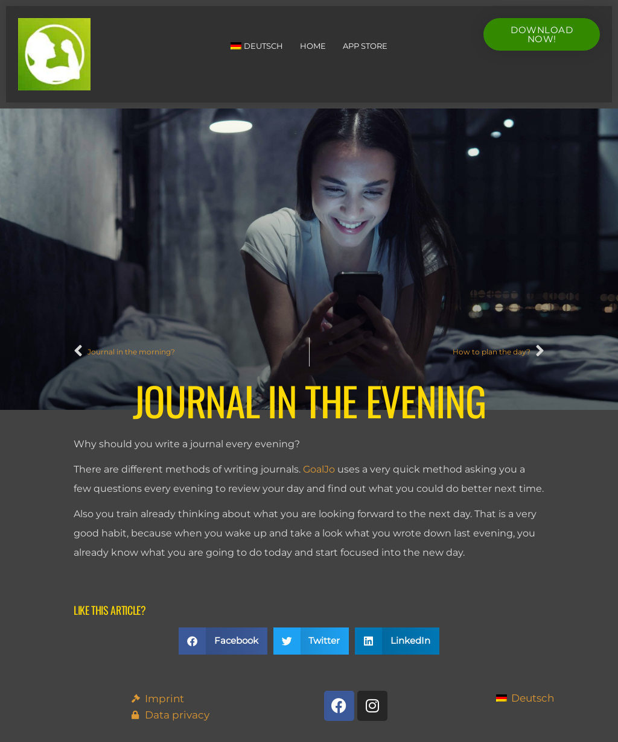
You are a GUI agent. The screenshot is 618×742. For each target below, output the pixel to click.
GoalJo (319, 469)
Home (313, 46)
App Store (365, 46)
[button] (223, 641)
